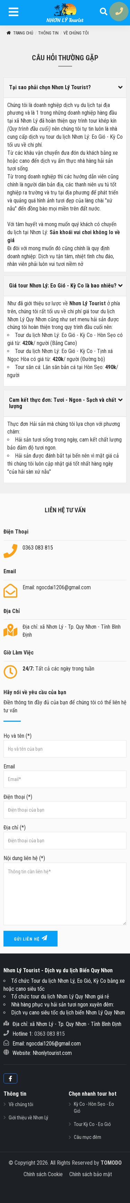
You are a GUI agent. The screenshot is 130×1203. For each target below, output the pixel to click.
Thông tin (48, 33)
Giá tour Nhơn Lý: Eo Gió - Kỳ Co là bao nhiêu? (62, 285)
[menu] (13, 13)
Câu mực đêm (87, 1137)
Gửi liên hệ (30, 938)
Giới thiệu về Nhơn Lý (28, 1117)
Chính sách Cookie (43, 1174)
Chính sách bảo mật (90, 1174)
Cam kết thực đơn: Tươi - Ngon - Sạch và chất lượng (62, 403)
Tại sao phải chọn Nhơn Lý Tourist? (50, 87)
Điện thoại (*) (65, 806)
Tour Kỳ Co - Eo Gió (92, 1124)
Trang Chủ (19, 33)
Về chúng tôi (76, 33)
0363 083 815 (38, 547)
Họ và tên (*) (65, 745)
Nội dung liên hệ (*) (65, 890)
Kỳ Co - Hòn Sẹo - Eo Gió (94, 1107)
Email (65, 775)
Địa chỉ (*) (65, 836)
